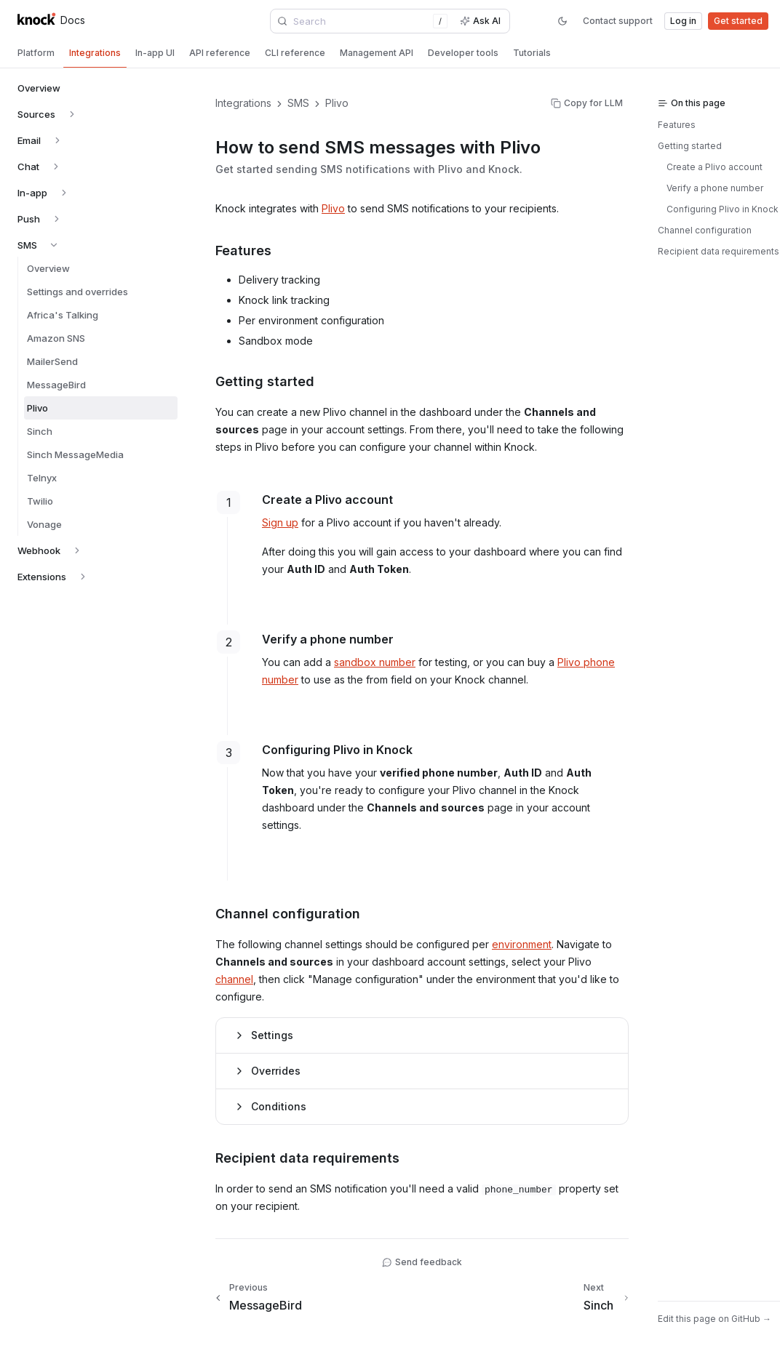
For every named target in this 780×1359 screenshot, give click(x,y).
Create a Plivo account (714, 166)
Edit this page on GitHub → (714, 1318)
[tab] (36, 53)
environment (522, 944)
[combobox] (362, 21)
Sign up (280, 522)
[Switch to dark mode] (562, 21)
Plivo (333, 208)
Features (677, 124)
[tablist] (390, 54)
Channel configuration (705, 230)
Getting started (690, 145)
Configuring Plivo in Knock (722, 209)
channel (234, 979)
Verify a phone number (714, 188)
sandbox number (374, 662)
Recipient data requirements (718, 251)
